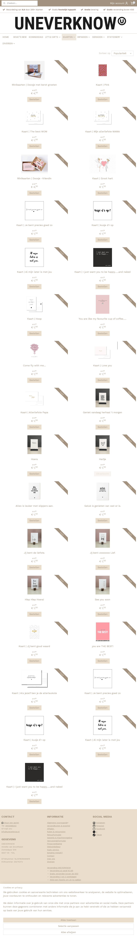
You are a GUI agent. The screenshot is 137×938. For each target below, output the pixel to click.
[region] (50, 922)
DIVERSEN (9, 43)
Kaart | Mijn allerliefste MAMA (102, 131)
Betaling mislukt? (55, 852)
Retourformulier (54, 835)
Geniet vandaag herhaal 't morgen (102, 412)
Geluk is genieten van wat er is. (102, 505)
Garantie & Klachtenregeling (59, 837)
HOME (6, 37)
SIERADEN (98, 37)
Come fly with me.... (34, 365)
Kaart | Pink (102, 84)
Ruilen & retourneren (56, 831)
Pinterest (100, 826)
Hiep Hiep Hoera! (34, 599)
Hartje (102, 459)
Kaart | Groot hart (102, 178)
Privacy (50, 843)
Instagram (100, 822)
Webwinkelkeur (53, 846)
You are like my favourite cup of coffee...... (102, 318)
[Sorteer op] (122, 53)
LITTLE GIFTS (53, 37)
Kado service (53, 850)
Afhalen (51, 828)
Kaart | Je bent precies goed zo (34, 225)
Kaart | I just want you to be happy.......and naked (103, 271)
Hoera (34, 459)
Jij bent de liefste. (34, 552)
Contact (50, 856)
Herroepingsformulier (56, 841)
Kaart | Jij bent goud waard (34, 646)
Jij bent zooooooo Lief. (102, 552)
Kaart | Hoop (34, 318)
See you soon (102, 599)
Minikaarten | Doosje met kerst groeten (34, 84)
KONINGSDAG (36, 37)
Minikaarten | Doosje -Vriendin (34, 178)
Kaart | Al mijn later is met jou (34, 271)
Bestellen (34, 99)
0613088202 (10, 826)
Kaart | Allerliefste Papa (34, 412)
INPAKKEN (83, 37)
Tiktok (99, 835)
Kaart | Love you (102, 365)
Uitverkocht (102, 473)
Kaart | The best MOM (34, 131)
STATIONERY (115, 37)
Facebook (100, 828)
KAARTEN (69, 37)
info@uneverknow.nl (10, 831)
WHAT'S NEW (20, 37)
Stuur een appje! (10, 822)
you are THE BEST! (102, 646)
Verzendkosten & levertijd (58, 826)
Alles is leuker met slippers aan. (34, 505)
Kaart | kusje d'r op (102, 225)
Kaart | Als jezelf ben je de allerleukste (34, 693)
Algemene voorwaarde (57, 822)
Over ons (51, 859)
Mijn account (119, 3)
